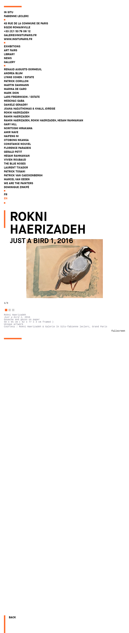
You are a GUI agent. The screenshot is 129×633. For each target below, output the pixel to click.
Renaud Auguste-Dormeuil (23, 69)
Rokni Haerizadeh (16, 112)
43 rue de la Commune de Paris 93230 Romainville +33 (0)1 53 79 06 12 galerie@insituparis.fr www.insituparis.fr (26, 31)
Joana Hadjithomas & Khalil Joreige (29, 108)
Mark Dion (11, 93)
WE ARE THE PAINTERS (18, 183)
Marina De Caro (15, 89)
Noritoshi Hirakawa (18, 128)
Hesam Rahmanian (17, 155)
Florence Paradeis (17, 148)
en (5, 198)
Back (12, 617)
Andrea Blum (13, 73)
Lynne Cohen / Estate (19, 77)
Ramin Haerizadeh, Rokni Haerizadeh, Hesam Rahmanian (43, 120)
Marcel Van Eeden (17, 179)
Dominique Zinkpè (16, 187)
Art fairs (10, 50)
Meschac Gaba (14, 100)
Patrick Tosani (14, 171)
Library (9, 54)
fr (5, 194)
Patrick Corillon (16, 81)
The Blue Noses (15, 163)
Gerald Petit (13, 152)
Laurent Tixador (16, 167)
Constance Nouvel (17, 144)
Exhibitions (12, 46)
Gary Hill (10, 124)
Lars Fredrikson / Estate (22, 97)
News (8, 58)
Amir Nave (11, 132)
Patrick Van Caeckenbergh (23, 175)
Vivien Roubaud (15, 159)
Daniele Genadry (16, 104)
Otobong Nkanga (16, 140)
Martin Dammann (16, 85)
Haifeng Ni (11, 136)
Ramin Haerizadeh (16, 116)
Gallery (9, 62)
